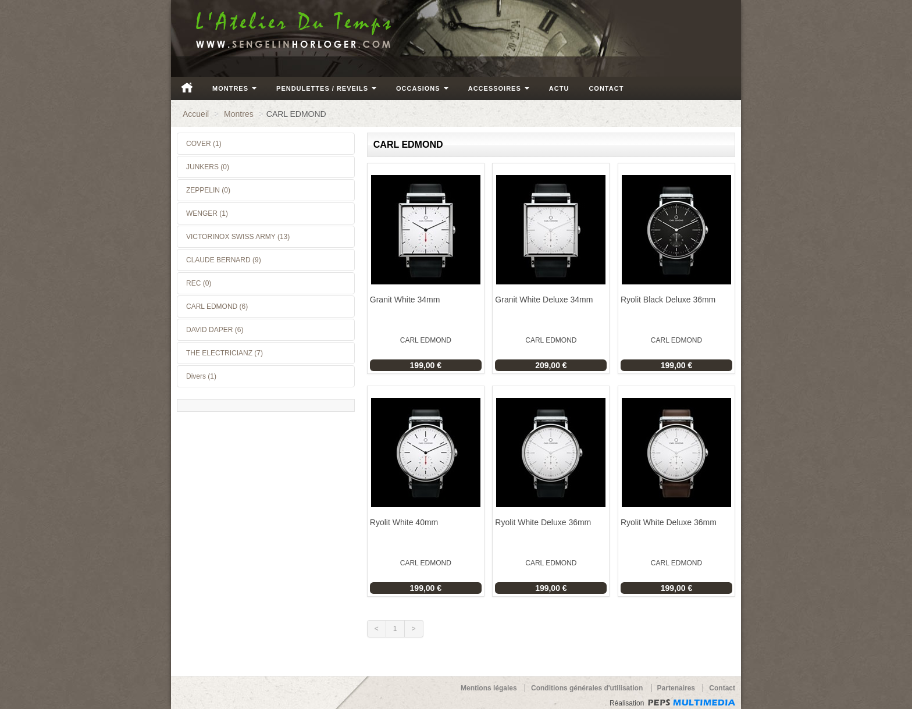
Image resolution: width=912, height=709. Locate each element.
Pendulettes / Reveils (326, 88)
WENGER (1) (207, 213)
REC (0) (198, 283)
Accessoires (498, 88)
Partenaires (676, 688)
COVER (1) (204, 144)
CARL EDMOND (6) (217, 306)
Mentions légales (489, 688)
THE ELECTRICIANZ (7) (224, 353)
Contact (606, 88)
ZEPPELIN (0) (208, 190)
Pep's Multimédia (691, 702)
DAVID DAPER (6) (214, 330)
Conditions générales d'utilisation (587, 688)
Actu (559, 88)
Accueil (186, 87)
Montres (234, 88)
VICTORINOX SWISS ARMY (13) (238, 237)
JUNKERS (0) (207, 167)
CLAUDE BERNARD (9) (223, 260)
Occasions (422, 88)
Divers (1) (201, 376)
